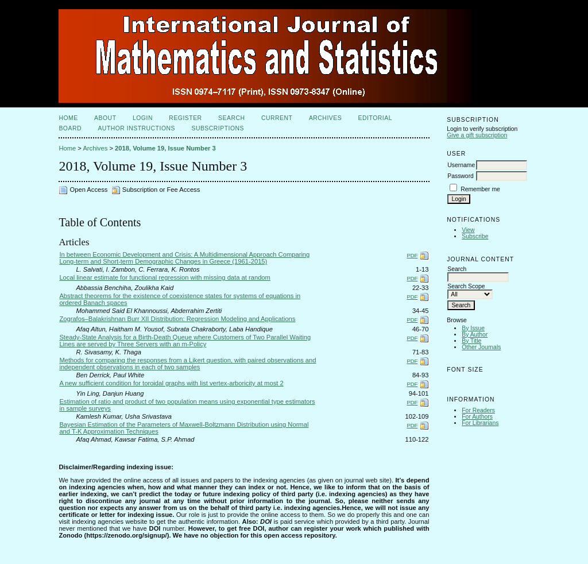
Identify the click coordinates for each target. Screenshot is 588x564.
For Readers (478, 410)
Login (143, 118)
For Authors (477, 417)
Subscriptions (217, 128)
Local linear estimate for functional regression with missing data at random (164, 277)
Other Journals (481, 347)
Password (460, 176)
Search (231, 118)
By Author (475, 334)
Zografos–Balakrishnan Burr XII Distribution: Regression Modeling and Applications (177, 318)
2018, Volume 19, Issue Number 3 (165, 148)
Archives (325, 118)
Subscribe (475, 236)
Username (461, 165)
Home (68, 118)
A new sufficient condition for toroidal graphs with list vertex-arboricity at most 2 (171, 383)
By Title (471, 341)
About (105, 118)
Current (276, 118)
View (468, 230)
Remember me (480, 189)
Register (185, 118)
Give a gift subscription (477, 135)
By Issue (473, 328)
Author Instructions (136, 128)
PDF (412, 255)
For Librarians (480, 423)
